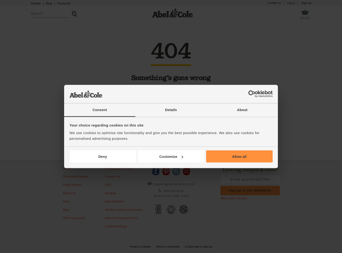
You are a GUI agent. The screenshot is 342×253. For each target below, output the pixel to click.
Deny (102, 157)
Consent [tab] (100, 110)
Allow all (239, 157)
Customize (171, 157)
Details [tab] (171, 110)
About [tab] (242, 110)
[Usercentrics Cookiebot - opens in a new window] (252, 94)
